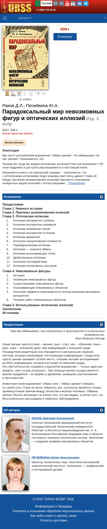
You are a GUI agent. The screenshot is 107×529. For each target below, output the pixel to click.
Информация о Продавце (53, 506)
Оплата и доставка (53, 520)
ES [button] (55, 3)
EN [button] (61, 3)
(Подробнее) (76, 183)
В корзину (65, 36)
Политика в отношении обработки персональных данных (53, 511)
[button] (67, 3)
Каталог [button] (24, 18)
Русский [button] (46, 3)
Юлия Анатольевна (55, 457)
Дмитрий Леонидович (53, 418)
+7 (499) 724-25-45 (46, 10)
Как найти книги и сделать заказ (53, 515)
